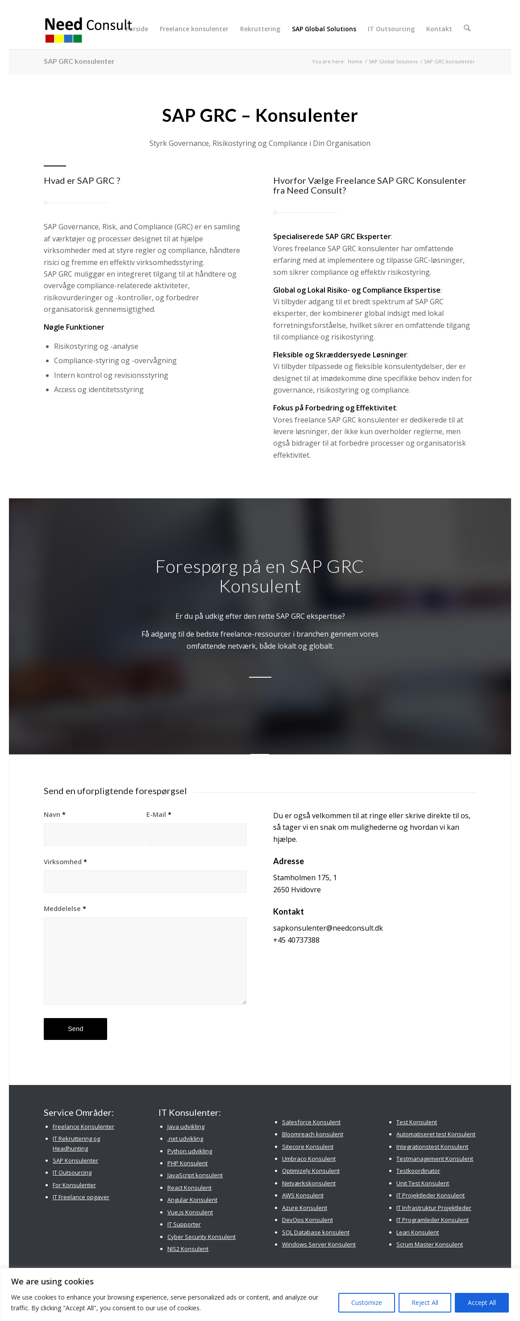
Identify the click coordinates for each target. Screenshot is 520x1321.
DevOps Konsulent (307, 1220)
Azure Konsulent (304, 1208)
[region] (260, 1294)
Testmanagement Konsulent (434, 1159)
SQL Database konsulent (315, 1232)
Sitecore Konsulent (307, 1147)
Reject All (425, 1302)
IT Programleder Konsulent (432, 1220)
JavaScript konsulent (195, 1175)
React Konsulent (189, 1188)
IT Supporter (184, 1224)
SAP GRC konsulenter (79, 61)
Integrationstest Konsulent (432, 1147)
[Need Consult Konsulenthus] (88, 29)
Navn (55, 814)
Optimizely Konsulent (311, 1171)
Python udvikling (189, 1151)
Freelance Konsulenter (83, 1126)
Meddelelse (65, 908)
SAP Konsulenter (75, 1160)
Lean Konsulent (417, 1232)
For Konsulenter (74, 1185)
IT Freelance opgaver (81, 1197)
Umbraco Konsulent (309, 1159)
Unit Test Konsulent (422, 1183)
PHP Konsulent (187, 1163)
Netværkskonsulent (309, 1183)
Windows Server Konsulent (319, 1244)
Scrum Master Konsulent (429, 1244)
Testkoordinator (418, 1171)
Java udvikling (185, 1126)
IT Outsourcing (72, 1172)
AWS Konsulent (303, 1195)
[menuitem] (139, 29)
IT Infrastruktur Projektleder (433, 1208)
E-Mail (158, 814)
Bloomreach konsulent (312, 1134)
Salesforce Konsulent (311, 1122)
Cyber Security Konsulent (201, 1237)
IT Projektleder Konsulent (430, 1195)
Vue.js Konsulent (190, 1212)
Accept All (482, 1302)
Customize (366, 1302)
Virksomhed (65, 861)
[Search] (468, 29)
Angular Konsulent (192, 1200)
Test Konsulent (416, 1122)
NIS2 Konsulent (187, 1249)
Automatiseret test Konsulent (435, 1134)
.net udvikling (185, 1139)
